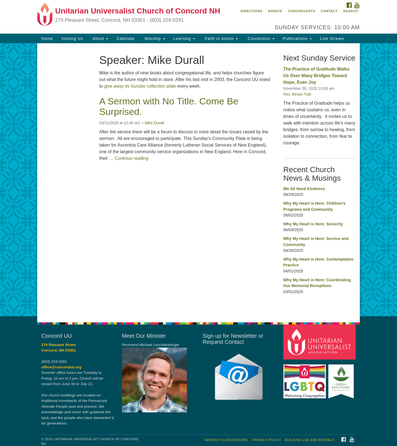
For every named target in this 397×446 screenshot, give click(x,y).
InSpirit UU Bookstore (226, 440)
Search (350, 11)
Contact (329, 11)
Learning (184, 38)
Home (47, 38)
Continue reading (131, 158)
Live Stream (332, 38)
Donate (275, 11)
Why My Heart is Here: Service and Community (316, 241)
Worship (154, 38)
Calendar (126, 38)
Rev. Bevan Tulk (297, 94)
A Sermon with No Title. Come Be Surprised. (168, 106)
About (99, 38)
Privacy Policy (267, 440)
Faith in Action (220, 38)
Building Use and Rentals (309, 440)
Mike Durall (154, 123)
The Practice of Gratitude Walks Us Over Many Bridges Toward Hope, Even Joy (316, 76)
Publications (297, 38)
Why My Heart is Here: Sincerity (313, 224)
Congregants (301, 11)
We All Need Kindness (304, 188)
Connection (260, 38)
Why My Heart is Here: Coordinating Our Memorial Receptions (317, 283)
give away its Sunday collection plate (140, 86)
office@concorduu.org (61, 367)
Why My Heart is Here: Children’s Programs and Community (314, 206)
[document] (198, 179)
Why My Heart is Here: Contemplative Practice (318, 262)
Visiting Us (72, 38)
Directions (251, 11)
